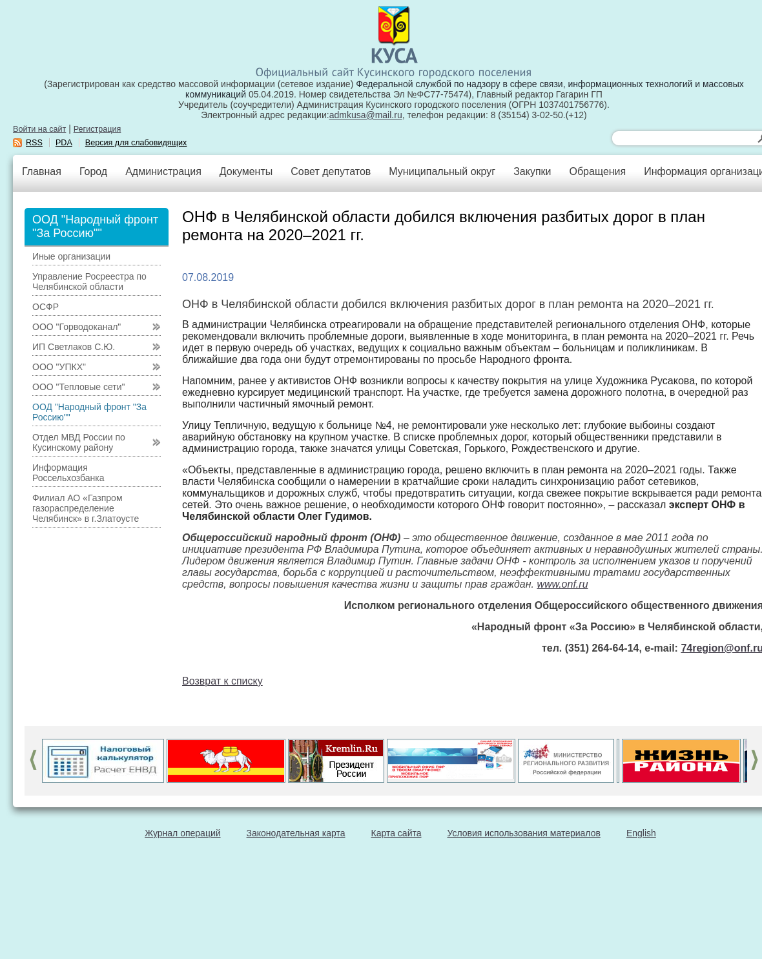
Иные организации (71, 256)
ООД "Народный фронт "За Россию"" (89, 412)
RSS (34, 142)
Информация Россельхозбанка (68, 472)
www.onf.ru (562, 584)
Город (93, 171)
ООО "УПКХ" (59, 367)
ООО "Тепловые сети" (78, 387)
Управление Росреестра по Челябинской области (89, 281)
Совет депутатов (331, 171)
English (641, 833)
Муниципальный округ (442, 171)
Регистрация (97, 129)
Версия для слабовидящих (136, 142)
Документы (246, 171)
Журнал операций (182, 833)
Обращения (597, 171)
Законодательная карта (296, 833)
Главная (41, 171)
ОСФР (45, 307)
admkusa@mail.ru (365, 115)
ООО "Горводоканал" (76, 327)
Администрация (163, 171)
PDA (64, 142)
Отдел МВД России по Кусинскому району (78, 442)
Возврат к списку (222, 680)
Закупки (532, 171)
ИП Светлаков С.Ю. (73, 347)
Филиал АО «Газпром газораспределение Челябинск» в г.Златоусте (85, 508)
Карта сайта (396, 833)
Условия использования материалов (524, 833)
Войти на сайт (39, 129)
